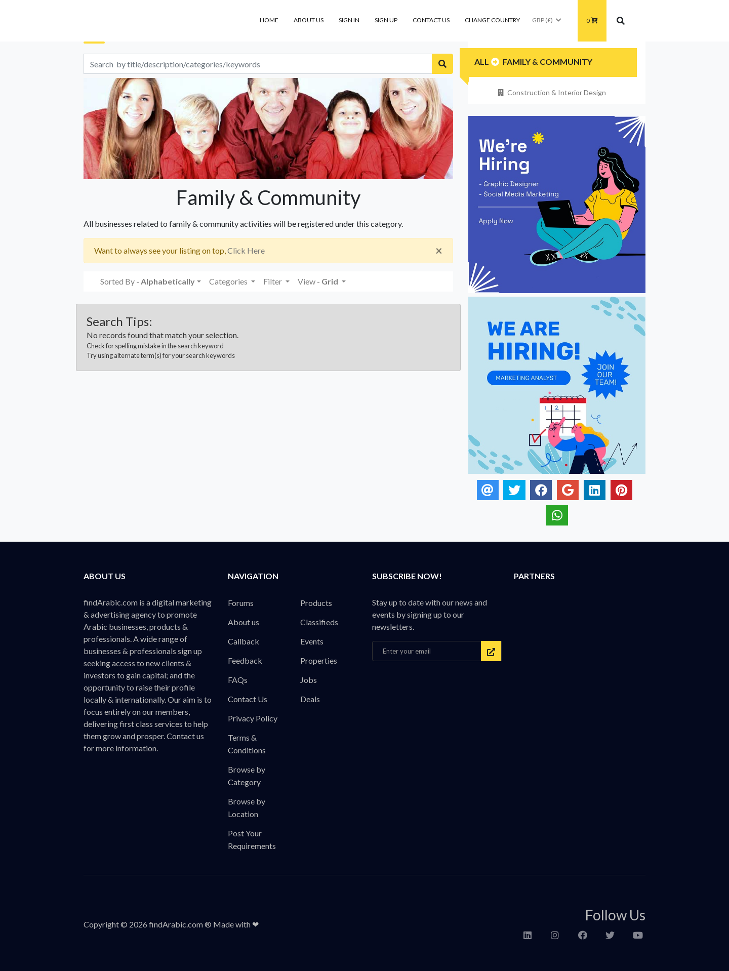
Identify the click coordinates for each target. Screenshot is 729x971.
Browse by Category (246, 775)
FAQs (238, 679)
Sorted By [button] (147, 281)
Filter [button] (273, 281)
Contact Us (431, 20)
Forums (241, 603)
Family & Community (547, 61)
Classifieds (319, 622)
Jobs (308, 679)
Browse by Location (246, 807)
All (481, 61)
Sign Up (386, 20)
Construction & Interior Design (551, 92)
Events (311, 641)
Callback (243, 641)
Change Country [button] (492, 20)
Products (316, 603)
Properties (318, 660)
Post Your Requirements (252, 839)
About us (308, 20)
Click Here (246, 250)
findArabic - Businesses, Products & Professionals (159, 21)
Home (269, 20)
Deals (310, 699)
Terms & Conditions (247, 744)
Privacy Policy (252, 718)
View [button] (319, 281)
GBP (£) (547, 20)
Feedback (245, 660)
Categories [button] (229, 281)
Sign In (349, 20)
